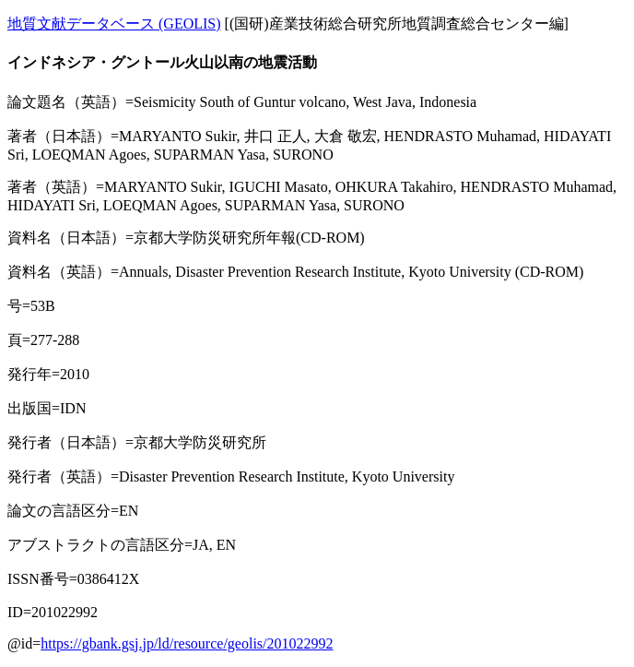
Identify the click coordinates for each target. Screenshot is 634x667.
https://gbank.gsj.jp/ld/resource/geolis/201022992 (187, 643)
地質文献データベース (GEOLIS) (114, 23)
